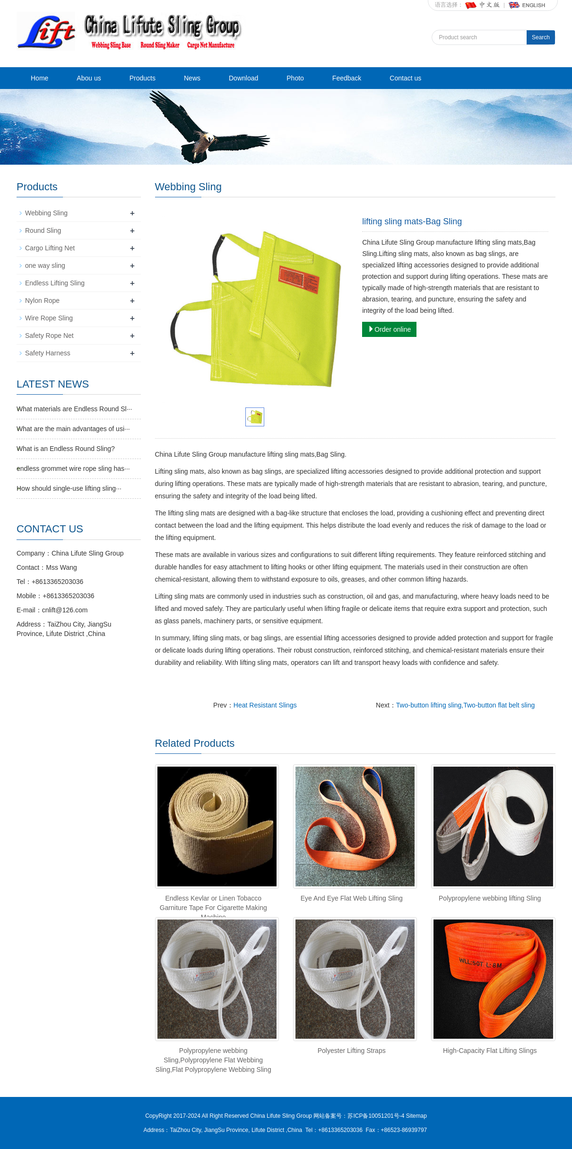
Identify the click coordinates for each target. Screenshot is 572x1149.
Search (541, 37)
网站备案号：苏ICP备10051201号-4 (359, 1116)
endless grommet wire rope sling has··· (73, 468)
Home (39, 78)
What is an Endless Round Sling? (66, 448)
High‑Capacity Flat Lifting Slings (490, 1050)
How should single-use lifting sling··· (69, 488)
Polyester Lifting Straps (352, 1050)
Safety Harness (47, 353)
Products (143, 78)
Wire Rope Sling (49, 318)
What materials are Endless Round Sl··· (74, 409)
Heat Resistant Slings (265, 705)
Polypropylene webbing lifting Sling (490, 898)
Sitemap (416, 1116)
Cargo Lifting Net (50, 248)
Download (243, 78)
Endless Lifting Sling (55, 283)
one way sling (45, 265)
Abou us (89, 78)
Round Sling (43, 230)
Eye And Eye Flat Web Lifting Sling (352, 898)
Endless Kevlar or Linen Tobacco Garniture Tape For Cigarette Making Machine (213, 907)
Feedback (346, 78)
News (192, 78)
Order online (389, 329)
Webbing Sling (46, 213)
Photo (295, 78)
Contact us (405, 78)
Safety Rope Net (49, 335)
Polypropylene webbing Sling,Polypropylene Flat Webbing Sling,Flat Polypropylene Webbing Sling (213, 1060)
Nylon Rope (42, 300)
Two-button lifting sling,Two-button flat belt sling (465, 705)
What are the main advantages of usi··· (73, 429)
